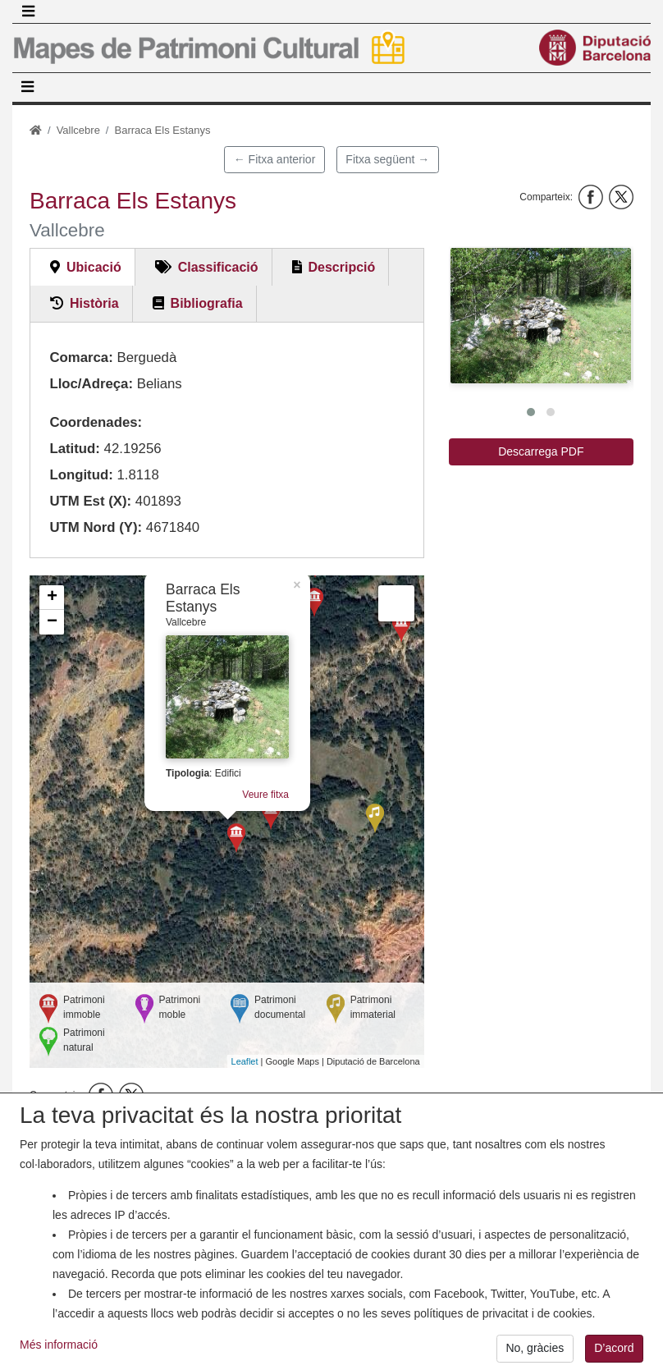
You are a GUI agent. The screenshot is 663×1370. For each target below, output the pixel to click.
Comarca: (80, 357)
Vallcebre (78, 130)
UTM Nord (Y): (95, 527)
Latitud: (74, 448)
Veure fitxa (265, 794)
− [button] (52, 622)
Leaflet (244, 1061)
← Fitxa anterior (275, 159)
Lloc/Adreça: (91, 384)
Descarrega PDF (540, 451)
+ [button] (52, 597)
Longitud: (80, 475)
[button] (540, 315)
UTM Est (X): (90, 501)
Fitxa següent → (387, 159)
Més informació (59, 1359)
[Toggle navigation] (27, 11)
